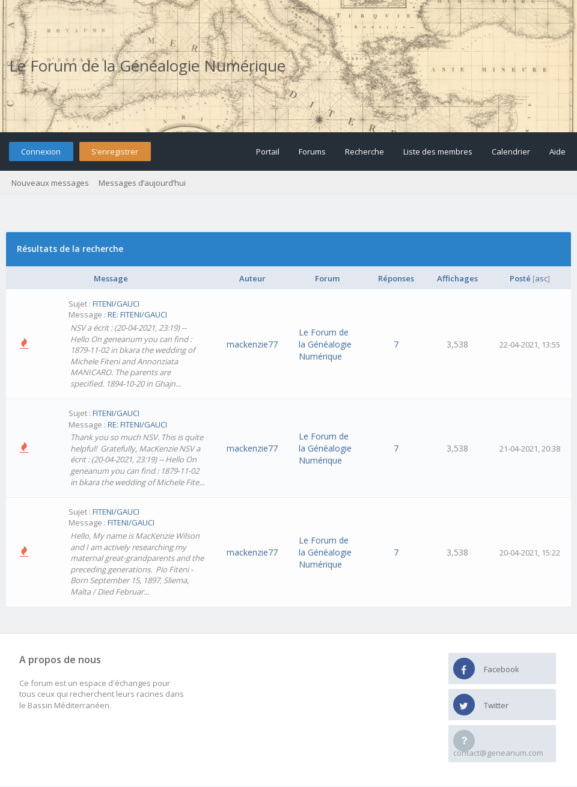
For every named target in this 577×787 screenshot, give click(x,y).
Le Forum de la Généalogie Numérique (147, 65)
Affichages (457, 278)
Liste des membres (437, 151)
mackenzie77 (252, 344)
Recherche (364, 151)
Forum (327, 278)
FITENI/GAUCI (116, 303)
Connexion (41, 151)
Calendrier (511, 151)
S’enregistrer (114, 151)
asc (541, 278)
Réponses (396, 278)
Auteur (252, 278)
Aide (557, 151)
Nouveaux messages (50, 182)
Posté (520, 278)
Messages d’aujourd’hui (142, 182)
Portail (267, 151)
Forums (312, 151)
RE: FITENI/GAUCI (137, 314)
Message (111, 278)
